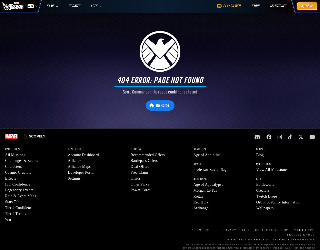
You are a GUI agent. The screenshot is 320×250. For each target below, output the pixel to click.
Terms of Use (204, 230)
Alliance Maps (79, 166)
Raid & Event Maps (20, 196)
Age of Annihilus (206, 155)
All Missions (15, 155)
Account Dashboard (83, 155)
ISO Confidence (17, 184)
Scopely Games (301, 234)
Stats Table (13, 202)
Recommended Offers (148, 155)
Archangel (201, 208)
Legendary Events (19, 190)
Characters (13, 166)
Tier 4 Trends (15, 214)
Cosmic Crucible (18, 172)
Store (136, 149)
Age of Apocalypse (208, 184)
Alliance (74, 161)
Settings (74, 178)
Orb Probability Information (278, 202)
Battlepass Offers (144, 161)
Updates (74, 6)
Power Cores (141, 190)
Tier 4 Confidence (19, 208)
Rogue (198, 196)
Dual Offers (140, 166)
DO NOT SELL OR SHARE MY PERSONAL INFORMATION (270, 239)
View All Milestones (272, 170)
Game (50, 6)
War (8, 219)
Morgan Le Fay (205, 190)
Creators (262, 190)
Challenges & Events (21, 161)
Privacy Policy (236, 230)
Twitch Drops (266, 196)
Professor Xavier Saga (210, 170)
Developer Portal (81, 172)
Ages (93, 6)
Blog (260, 155)
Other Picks (140, 184)
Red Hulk (201, 202)
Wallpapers (265, 208)
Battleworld (265, 184)
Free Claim (139, 172)
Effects (10, 178)
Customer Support (272, 230)
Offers (136, 178)
